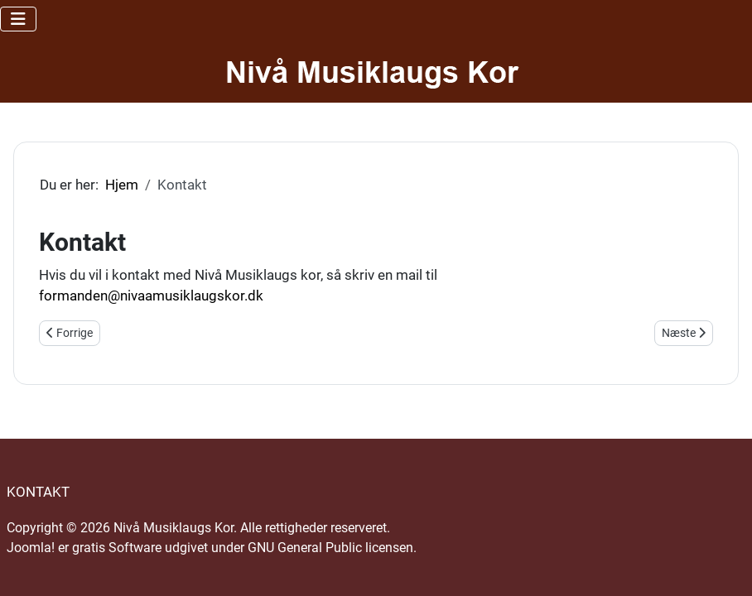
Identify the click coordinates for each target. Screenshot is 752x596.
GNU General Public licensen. (332, 547)
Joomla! (31, 547)
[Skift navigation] (18, 19)
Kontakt (38, 491)
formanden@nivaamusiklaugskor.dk (151, 295)
